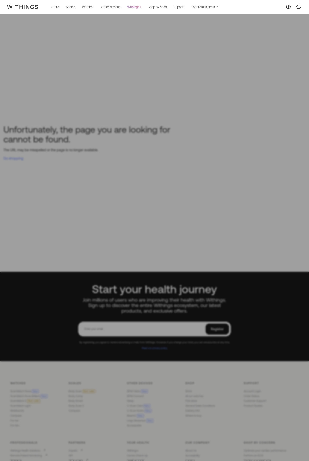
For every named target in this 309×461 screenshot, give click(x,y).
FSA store (191, 400)
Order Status (251, 396)
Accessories (134, 425)
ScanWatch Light (20, 405)
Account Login (252, 391)
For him (14, 425)
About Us (190, 450)
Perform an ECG (253, 455)
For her (14, 420)
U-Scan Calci (138, 405)
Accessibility (192, 455)
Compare (16, 415)
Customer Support (255, 400)
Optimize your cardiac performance (265, 450)
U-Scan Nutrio (139, 410)
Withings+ (134, 7)
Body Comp (76, 396)
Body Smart (76, 400)
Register (217, 329)
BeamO (135, 415)
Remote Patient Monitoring (26, 455)
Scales (70, 7)
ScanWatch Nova (24, 391)
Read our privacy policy (154, 348)
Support (179, 7)
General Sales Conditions (200, 405)
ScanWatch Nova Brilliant (29, 396)
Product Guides (253, 405)
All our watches (194, 396)
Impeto (73, 450)
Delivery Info (192, 410)
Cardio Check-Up (137, 455)
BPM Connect (135, 396)
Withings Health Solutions (25, 450)
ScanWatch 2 (25, 400)
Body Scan (82, 391)
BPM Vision (137, 391)
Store (55, 7)
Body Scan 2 (76, 405)
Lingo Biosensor (140, 420)
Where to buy (193, 415)
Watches (88, 7)
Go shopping (13, 158)
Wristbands (17, 410)
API (71, 455)
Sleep (130, 400)
